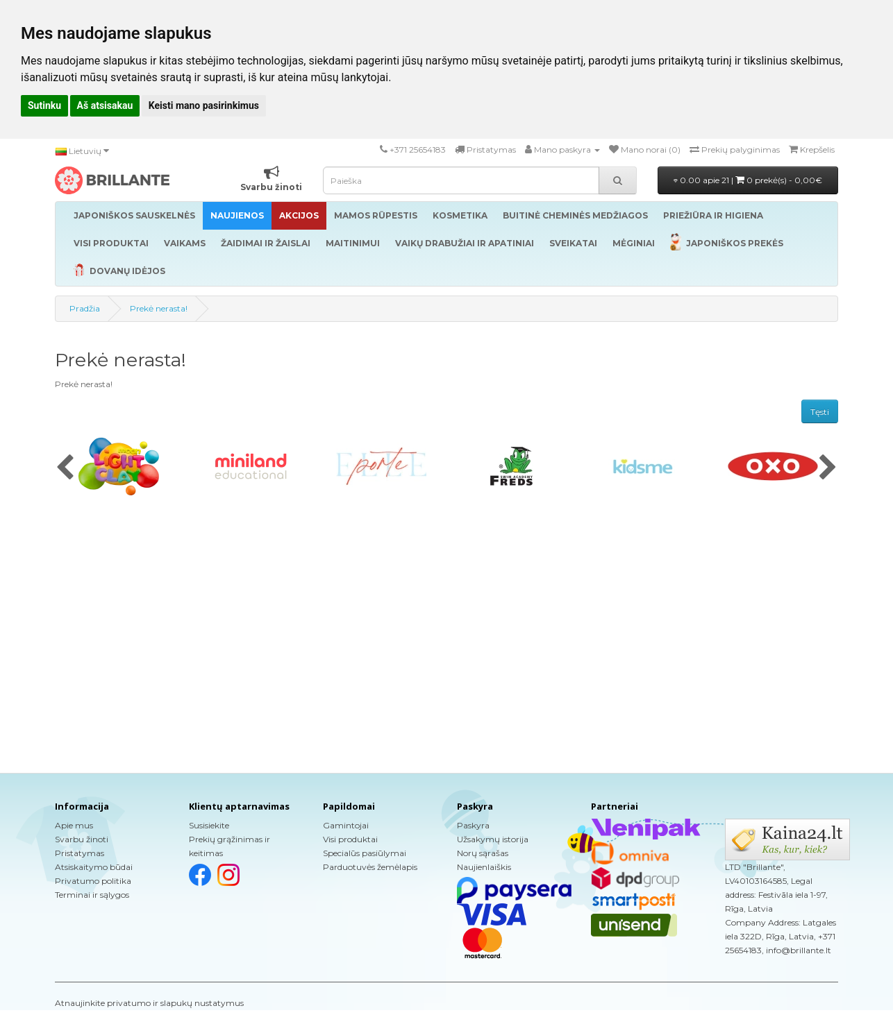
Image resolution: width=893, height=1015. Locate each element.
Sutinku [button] (44, 105)
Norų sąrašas (482, 853)
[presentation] (65, 468)
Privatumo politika (93, 881)
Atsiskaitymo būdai (94, 867)
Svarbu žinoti (81, 839)
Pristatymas (79, 853)
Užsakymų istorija (492, 839)
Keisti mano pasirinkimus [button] (204, 105)
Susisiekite (209, 825)
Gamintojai (346, 825)
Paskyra (473, 825)
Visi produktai (350, 839)
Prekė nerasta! (158, 308)
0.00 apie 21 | (748, 180)
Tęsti (819, 412)
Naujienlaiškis (484, 867)
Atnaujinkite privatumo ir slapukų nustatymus (149, 1003)
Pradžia (84, 308)
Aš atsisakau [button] (105, 105)
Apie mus (74, 825)
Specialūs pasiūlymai (364, 853)
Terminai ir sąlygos (92, 894)
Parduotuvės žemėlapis (370, 867)
